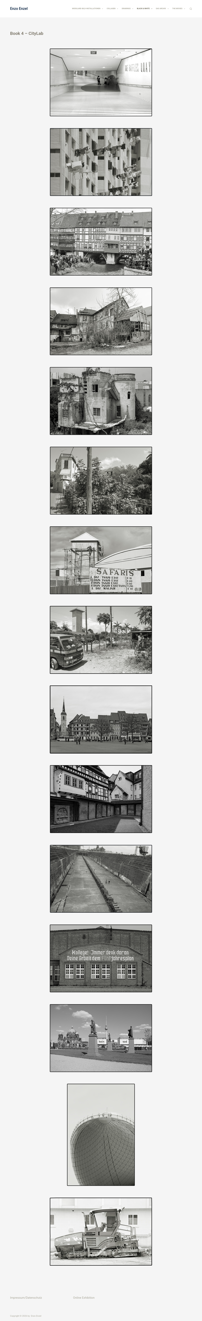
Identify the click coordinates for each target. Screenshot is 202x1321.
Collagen (113, 8)
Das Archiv (163, 8)
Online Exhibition (83, 1297)
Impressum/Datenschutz (26, 1297)
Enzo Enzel (19, 9)
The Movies (179, 8)
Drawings (128, 8)
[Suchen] (191, 9)
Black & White (145, 8)
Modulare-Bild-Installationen (88, 8)
